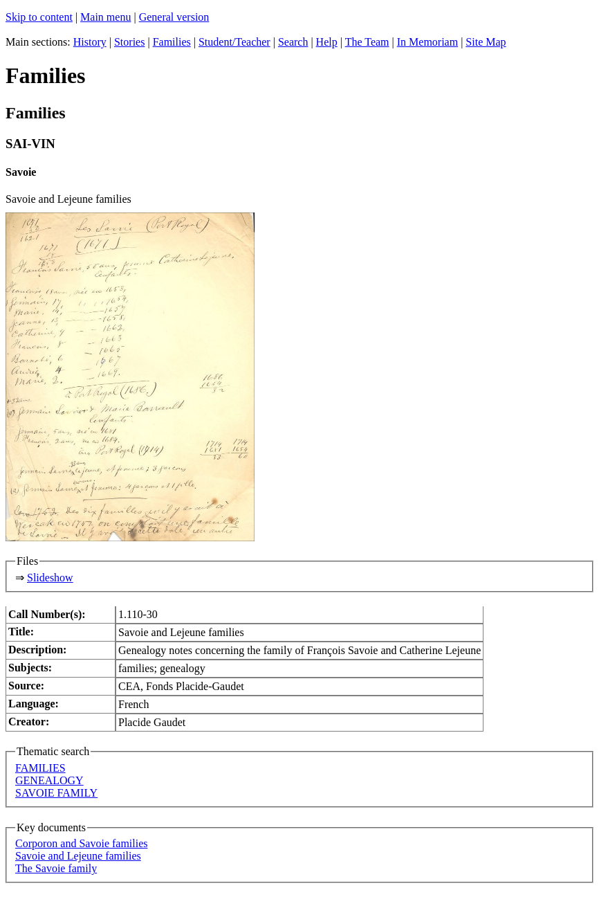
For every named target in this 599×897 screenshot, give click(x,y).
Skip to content (39, 17)
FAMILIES (40, 768)
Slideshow (50, 577)
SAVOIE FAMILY (56, 793)
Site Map (486, 42)
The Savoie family (56, 868)
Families (172, 42)
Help (327, 42)
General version (174, 17)
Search (293, 42)
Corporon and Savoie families (81, 843)
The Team (367, 42)
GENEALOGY (49, 780)
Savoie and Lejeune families (78, 856)
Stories (129, 42)
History (90, 42)
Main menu (105, 17)
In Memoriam (427, 42)
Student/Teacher (234, 42)
